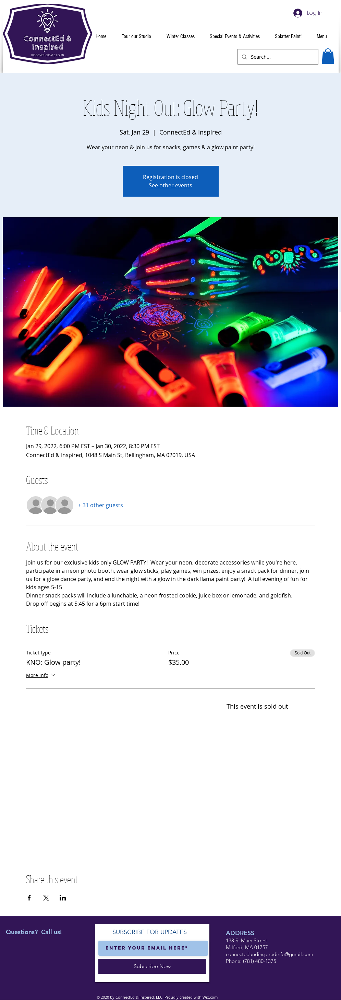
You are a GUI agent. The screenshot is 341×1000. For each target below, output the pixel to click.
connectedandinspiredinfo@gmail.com (269, 954)
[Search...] (277, 56)
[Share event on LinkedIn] (63, 897)
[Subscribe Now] (152, 966)
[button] (327, 56)
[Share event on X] (46, 897)
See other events (170, 185)
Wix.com (210, 997)
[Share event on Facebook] (29, 897)
